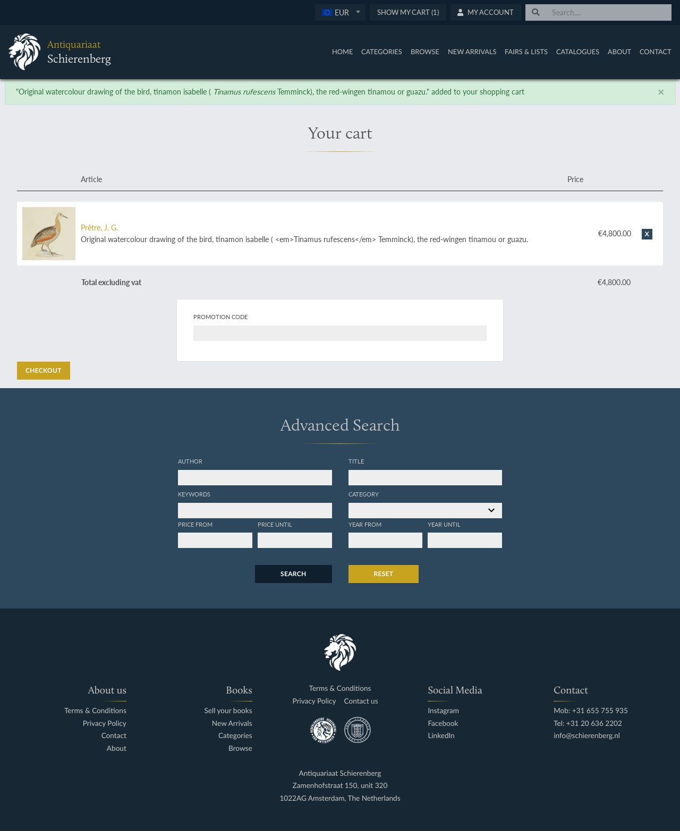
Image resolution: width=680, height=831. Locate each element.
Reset (384, 573)
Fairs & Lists (526, 51)
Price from (195, 524)
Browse (425, 51)
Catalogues (577, 51)
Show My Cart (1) (408, 12)
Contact (656, 51)
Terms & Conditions (95, 711)
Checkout (44, 370)
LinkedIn (441, 736)
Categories (381, 51)
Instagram (443, 711)
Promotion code (220, 316)
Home (342, 51)
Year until (444, 524)
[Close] (661, 92)
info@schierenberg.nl (587, 736)
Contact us (361, 701)
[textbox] (340, 12)
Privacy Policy (104, 723)
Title (356, 461)
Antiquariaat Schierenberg (340, 773)
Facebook (443, 723)
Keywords (194, 494)
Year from (364, 524)
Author (190, 461)
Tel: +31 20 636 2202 (588, 723)
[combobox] (340, 12)
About (619, 51)
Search (293, 573)
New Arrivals (472, 51)
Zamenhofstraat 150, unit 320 (340, 786)
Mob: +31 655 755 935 (591, 711)
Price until (275, 524)
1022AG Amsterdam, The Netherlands (339, 798)
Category (363, 494)
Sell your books (228, 711)
